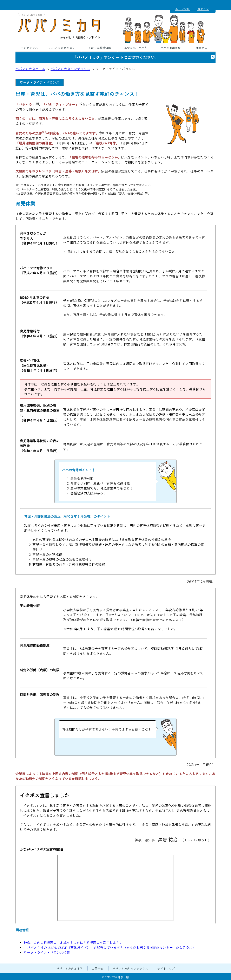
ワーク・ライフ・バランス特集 (47, 952)
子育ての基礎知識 (99, 48)
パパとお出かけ (171, 48)
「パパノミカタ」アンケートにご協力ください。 (115, 57)
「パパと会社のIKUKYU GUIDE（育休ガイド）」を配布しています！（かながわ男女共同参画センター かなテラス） (110, 947)
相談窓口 (201, 48)
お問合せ (97, 968)
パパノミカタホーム (30, 68)
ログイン (203, 9)
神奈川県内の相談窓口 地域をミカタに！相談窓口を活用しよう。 (73, 942)
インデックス (29, 48)
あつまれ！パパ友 (135, 48)
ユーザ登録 (182, 9)
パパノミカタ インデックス (130, 968)
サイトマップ (166, 968)
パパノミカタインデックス (70, 68)
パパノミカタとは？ (62, 48)
